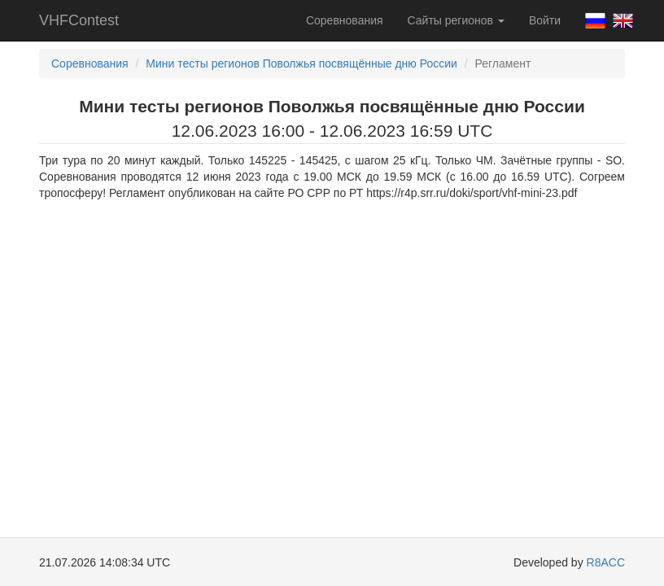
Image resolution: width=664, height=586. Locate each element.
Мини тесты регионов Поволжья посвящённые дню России (301, 63)
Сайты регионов (456, 20)
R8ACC (606, 562)
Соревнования (344, 20)
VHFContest (79, 20)
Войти (545, 20)
